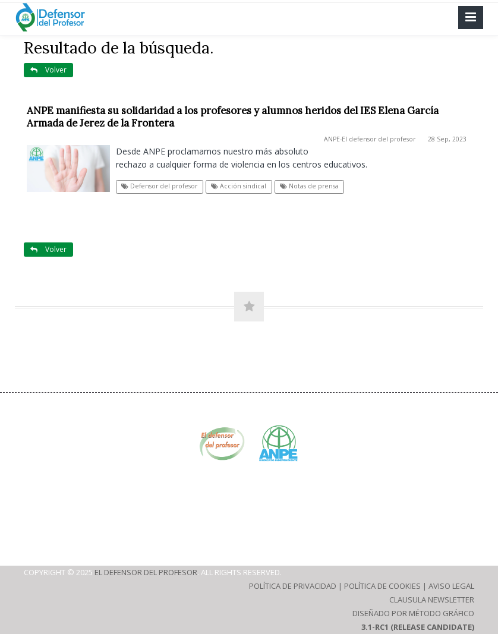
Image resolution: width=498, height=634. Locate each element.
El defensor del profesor (145, 572)
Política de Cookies (382, 586)
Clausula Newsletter (431, 599)
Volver (48, 70)
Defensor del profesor (159, 186)
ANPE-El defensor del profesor (369, 139)
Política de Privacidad (292, 586)
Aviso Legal (451, 586)
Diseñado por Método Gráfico (413, 613)
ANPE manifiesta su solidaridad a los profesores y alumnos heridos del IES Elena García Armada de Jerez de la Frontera (233, 117)
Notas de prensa (309, 186)
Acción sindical (238, 186)
